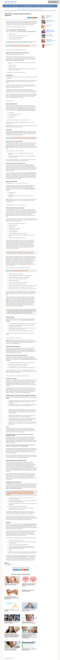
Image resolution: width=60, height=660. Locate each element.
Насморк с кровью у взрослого (49, 25)
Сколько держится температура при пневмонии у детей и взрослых (50, 40)
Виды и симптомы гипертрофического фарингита (49, 16)
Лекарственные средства (28, 5)
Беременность (44, 5)
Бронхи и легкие (15, 5)
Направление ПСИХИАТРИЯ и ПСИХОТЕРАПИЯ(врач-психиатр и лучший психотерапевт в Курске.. (30, 9)
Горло (6, 5)
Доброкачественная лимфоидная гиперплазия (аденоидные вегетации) (50, 30)
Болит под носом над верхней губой (49, 45)
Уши (21, 5)
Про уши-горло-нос (10, 1)
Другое (49, 5)
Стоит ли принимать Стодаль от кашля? (49, 35)
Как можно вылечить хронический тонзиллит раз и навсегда (50, 21)
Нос (10, 5)
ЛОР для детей (37, 5)
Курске (46, 10)
